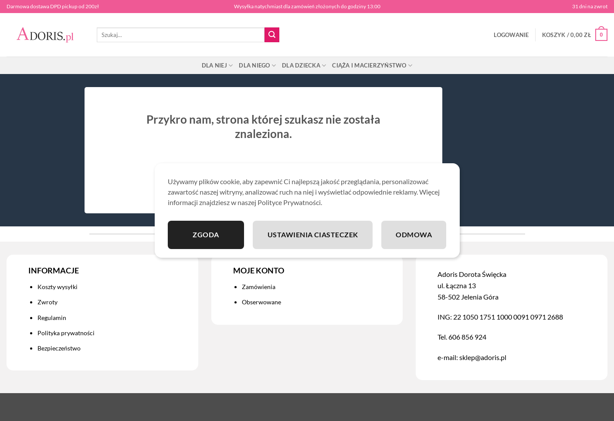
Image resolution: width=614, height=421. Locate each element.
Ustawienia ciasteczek (313, 234)
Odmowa (414, 234)
